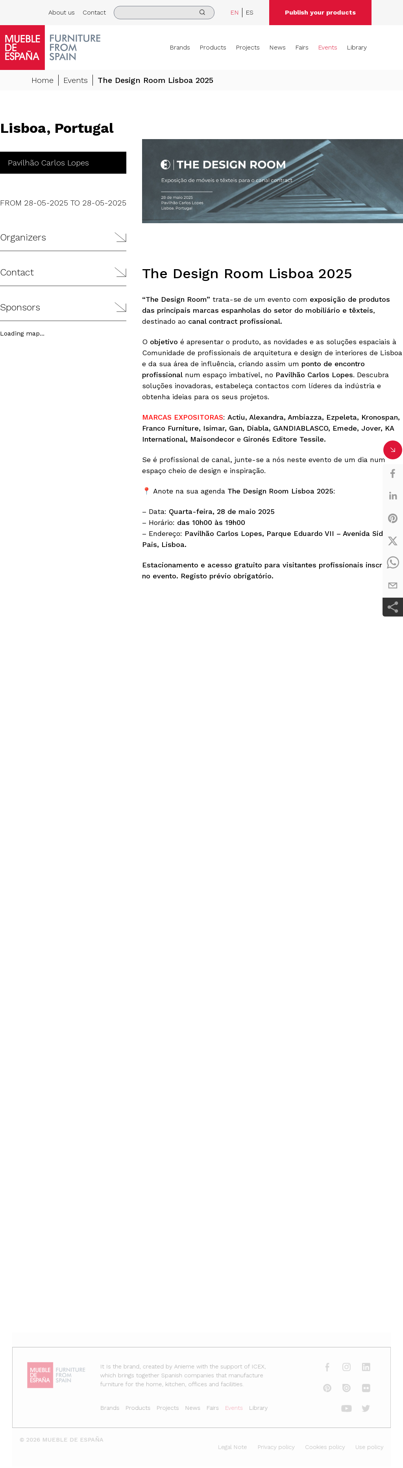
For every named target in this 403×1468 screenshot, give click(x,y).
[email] (392, 585)
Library (357, 47)
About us (61, 12)
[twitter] (392, 540)
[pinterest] (392, 518)
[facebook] (392, 473)
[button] (63, 237)
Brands (180, 47)
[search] (164, 12)
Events (327, 47)
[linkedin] (392, 495)
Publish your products (320, 12)
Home (42, 80)
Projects (248, 47)
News (277, 47)
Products (213, 47)
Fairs (302, 47)
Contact (94, 12)
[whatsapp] (392, 563)
